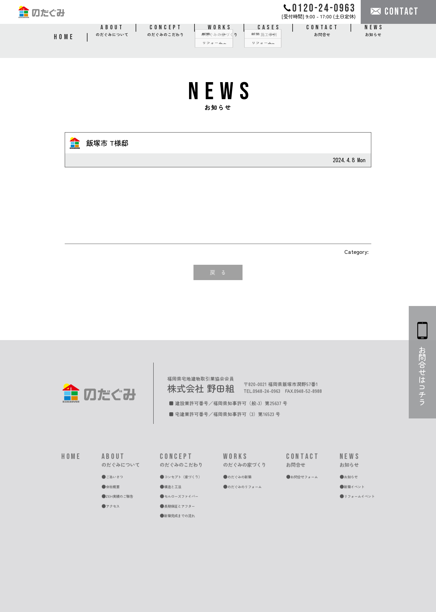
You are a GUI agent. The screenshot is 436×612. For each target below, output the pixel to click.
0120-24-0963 (319, 8)
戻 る (218, 272)
